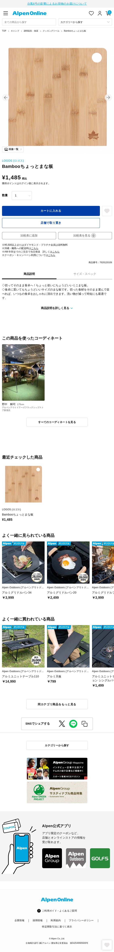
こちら (34, 247)
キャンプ (15, 30)
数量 (5, 194)
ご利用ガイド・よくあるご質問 (59, 910)
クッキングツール (51, 30)
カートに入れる (51, 210)
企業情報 (19, 920)
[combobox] (29, 21)
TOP (4, 30)
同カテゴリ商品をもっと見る (57, 704)
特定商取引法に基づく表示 (57, 926)
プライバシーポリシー (81, 920)
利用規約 (56, 920)
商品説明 (29, 273)
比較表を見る (84, 235)
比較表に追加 (29, 235)
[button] (5, 97)
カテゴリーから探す (57, 745)
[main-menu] (5, 12)
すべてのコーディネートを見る (57, 421)
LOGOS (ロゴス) (13, 160)
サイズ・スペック (84, 273)
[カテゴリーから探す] (85, 21)
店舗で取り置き (51, 222)
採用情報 (38, 920)
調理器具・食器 (31, 30)
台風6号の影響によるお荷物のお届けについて (57, 3)
